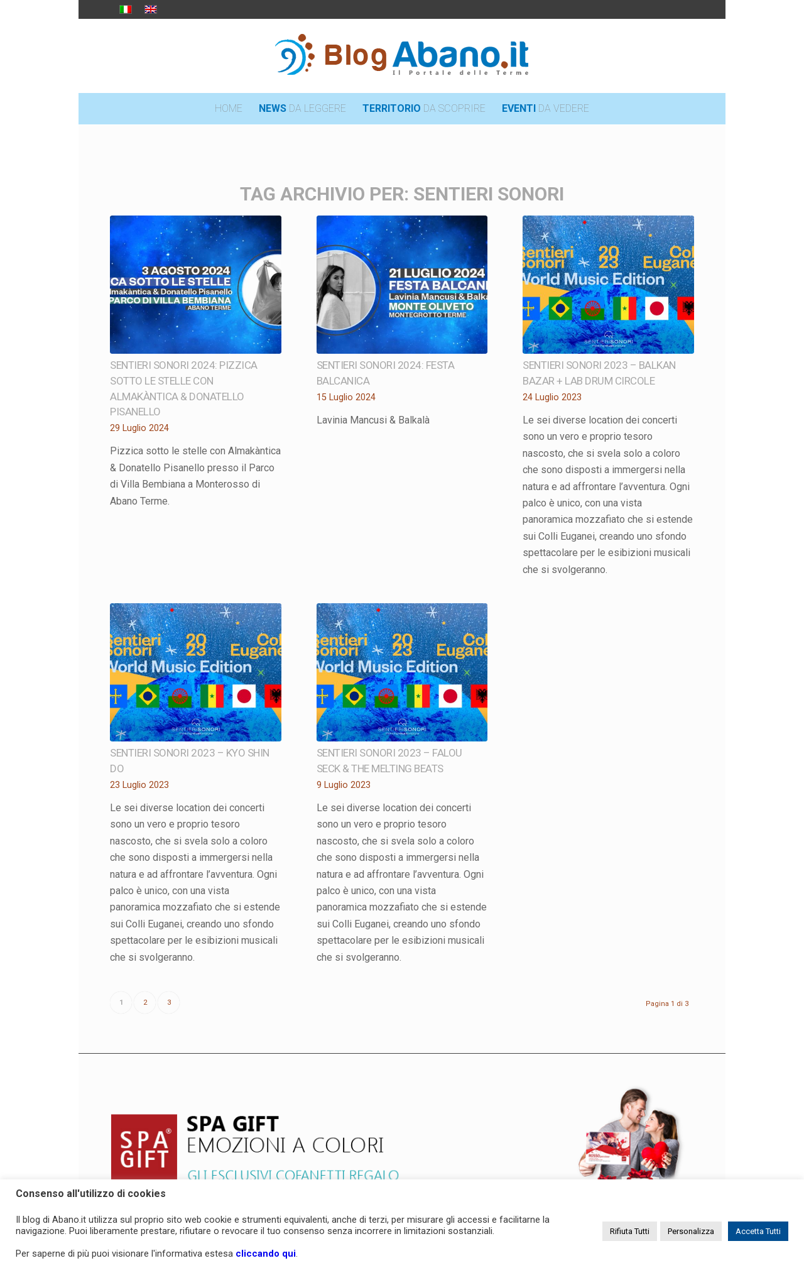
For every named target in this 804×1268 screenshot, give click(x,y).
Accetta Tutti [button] (758, 1231)
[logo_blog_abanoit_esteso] (402, 55)
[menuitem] (229, 108)
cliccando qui (266, 1253)
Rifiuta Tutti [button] (629, 1231)
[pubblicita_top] (402, 1142)
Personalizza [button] (691, 1231)
